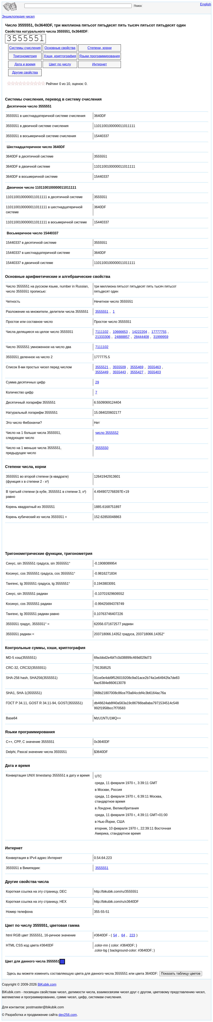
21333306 (102, 337)
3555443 (119, 372)
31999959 (160, 337)
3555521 (101, 367)
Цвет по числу (60, 64)
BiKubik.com (47, 984)
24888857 (122, 337)
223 (132, 935)
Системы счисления (25, 48)
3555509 (119, 367)
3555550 (101, 448)
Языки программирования (99, 56)
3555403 (154, 372)
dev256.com (67, 1015)
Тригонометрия (25, 56)
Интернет (99, 64)
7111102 (101, 332)
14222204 (139, 332)
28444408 (141, 337)
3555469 (136, 367)
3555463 (154, 367)
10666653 (120, 332)
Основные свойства (59, 48)
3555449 (101, 372)
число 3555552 (106, 433)
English (205, 4)
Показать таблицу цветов (180, 973)
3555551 (101, 311)
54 (115, 935)
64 (123, 935)
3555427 (136, 372)
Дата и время (25, 64)
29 (97, 382)
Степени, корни (99, 48)
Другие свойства (25, 72)
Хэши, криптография (60, 56)
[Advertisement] (159, 60)
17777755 (158, 332)
